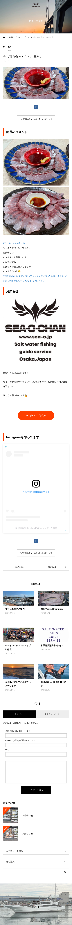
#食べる (21, 243)
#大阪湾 (7, 276)
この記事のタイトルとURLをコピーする (36, 119)
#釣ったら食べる (51, 276)
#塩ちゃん (19, 280)
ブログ (6, 61)
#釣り (26, 276)
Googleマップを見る (36, 415)
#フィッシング (36, 276)
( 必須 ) (18, 731)
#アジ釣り (29, 280)
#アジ (6, 243)
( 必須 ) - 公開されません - (19, 740)
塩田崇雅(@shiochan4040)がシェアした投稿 (36, 528)
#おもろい (40, 280)
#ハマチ (13, 243)
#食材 (20, 276)
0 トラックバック (52, 714)
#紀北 (14, 276)
